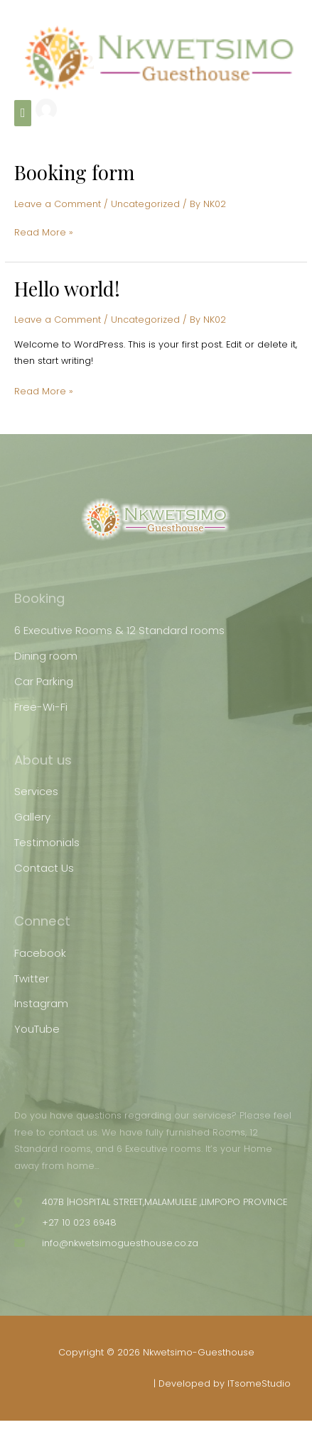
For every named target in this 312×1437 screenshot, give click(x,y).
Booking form (74, 172)
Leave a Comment (57, 204)
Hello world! (67, 288)
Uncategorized (145, 204)
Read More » (43, 231)
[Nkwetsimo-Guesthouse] (158, 57)
